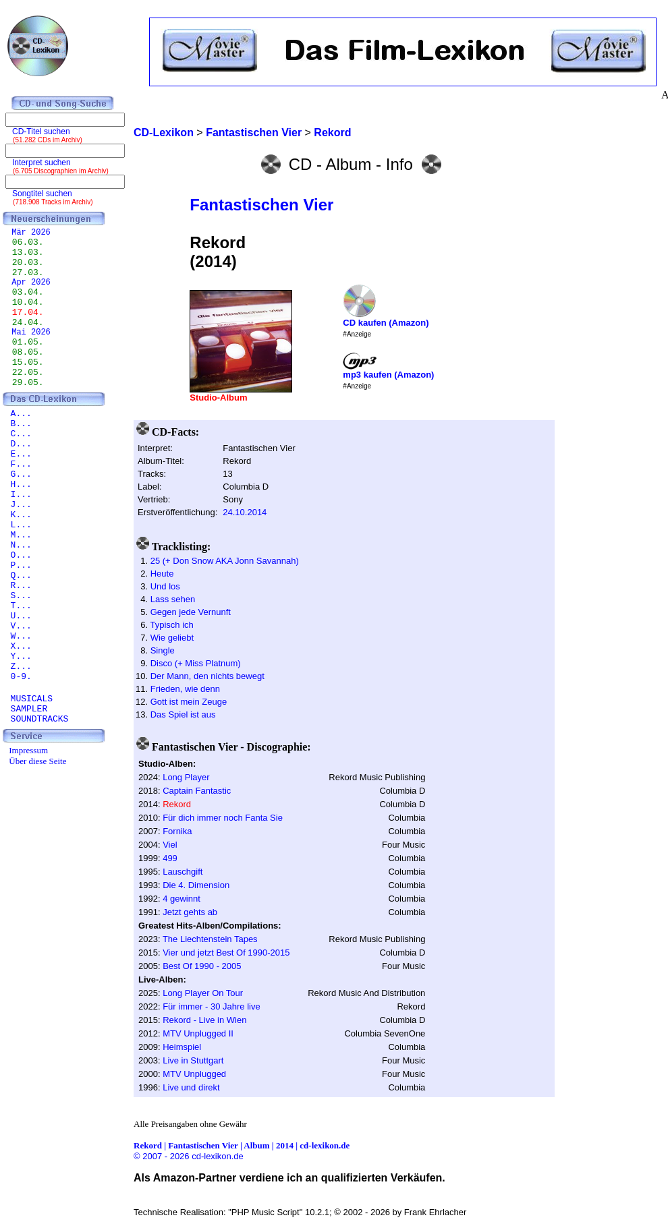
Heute (162, 573)
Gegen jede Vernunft (190, 612)
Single (162, 650)
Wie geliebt (172, 638)
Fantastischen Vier (261, 205)
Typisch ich (171, 625)
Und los (165, 586)
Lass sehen (173, 599)
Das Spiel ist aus (183, 714)
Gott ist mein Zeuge (188, 702)
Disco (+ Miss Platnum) (195, 663)
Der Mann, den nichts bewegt (207, 676)
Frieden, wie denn (185, 689)
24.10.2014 (245, 512)
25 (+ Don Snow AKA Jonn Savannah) (224, 561)
